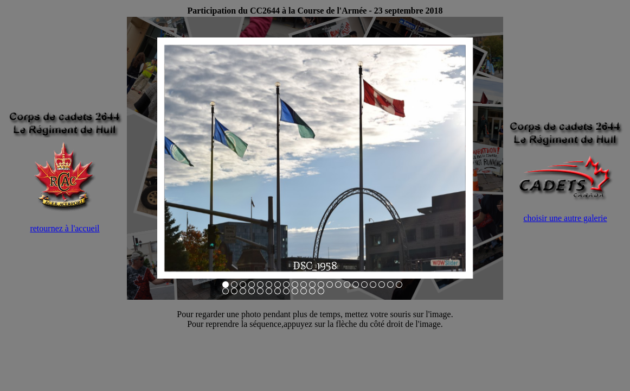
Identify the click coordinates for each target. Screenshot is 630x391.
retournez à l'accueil (64, 228)
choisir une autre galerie (565, 218)
